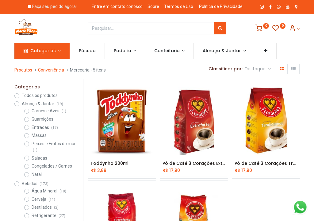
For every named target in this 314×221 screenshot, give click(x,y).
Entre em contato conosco (117, 6)
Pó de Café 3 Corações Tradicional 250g (266, 163)
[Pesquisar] (220, 28)
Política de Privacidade (221, 6)
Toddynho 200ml (109, 163)
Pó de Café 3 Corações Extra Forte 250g (194, 163)
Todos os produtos (40, 95)
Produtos (23, 70)
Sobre (153, 6)
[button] (265, 51)
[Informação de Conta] (294, 28)
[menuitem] (87, 51)
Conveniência (51, 70)
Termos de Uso (178, 6)
